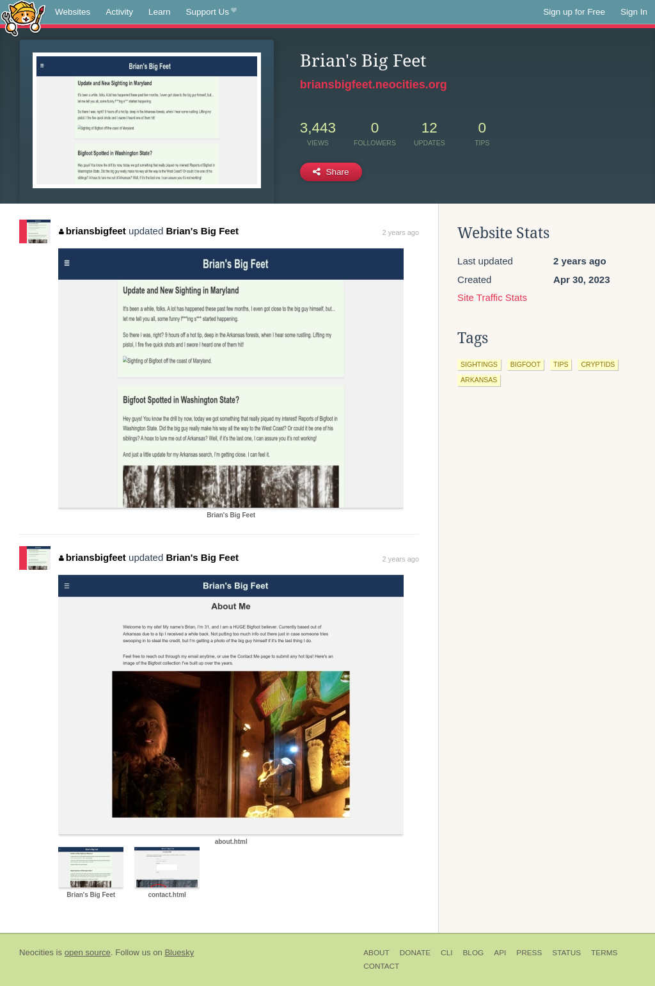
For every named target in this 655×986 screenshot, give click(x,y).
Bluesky (179, 952)
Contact (381, 966)
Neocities (36, 952)
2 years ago (401, 232)
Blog (473, 952)
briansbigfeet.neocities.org (373, 84)
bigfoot (525, 364)
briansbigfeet (92, 230)
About (376, 952)
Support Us (211, 12)
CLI (446, 952)
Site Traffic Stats (492, 297)
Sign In (633, 12)
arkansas (479, 380)
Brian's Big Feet (202, 230)
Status (566, 952)
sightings (479, 364)
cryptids (598, 364)
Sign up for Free (574, 12)
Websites (72, 12)
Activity (119, 12)
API (500, 952)
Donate (415, 952)
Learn (159, 12)
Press (529, 952)
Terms (604, 952)
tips (560, 364)
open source (88, 952)
